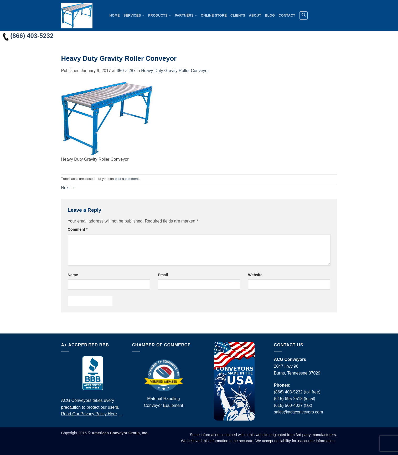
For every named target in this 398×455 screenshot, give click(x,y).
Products (159, 15)
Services (133, 15)
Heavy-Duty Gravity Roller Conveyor (175, 70)
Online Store (214, 15)
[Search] (303, 15)
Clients (237, 15)
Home (115, 15)
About (255, 15)
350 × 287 (126, 70)
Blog (270, 15)
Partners (186, 15)
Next (68, 187)
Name (73, 275)
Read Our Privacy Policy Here (89, 414)
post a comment (127, 179)
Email (163, 275)
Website (255, 275)
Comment (78, 229)
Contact (286, 15)
